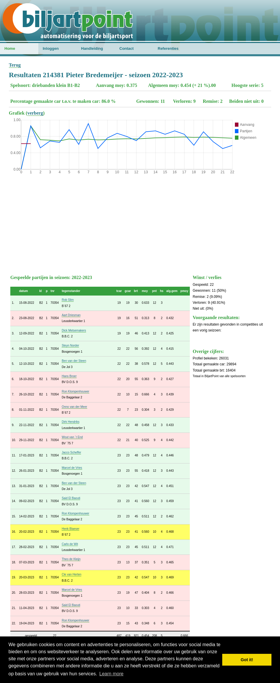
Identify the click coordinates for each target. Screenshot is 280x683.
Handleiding (92, 48)
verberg (35, 113)
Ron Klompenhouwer (75, 391)
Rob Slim (68, 299)
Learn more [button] (111, 673)
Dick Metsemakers (74, 330)
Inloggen (51, 48)
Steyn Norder (70, 345)
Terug (15, 64)
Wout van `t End (72, 437)
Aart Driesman (71, 315)
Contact (126, 48)
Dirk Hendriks (70, 421)
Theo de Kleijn (71, 559)
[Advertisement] (140, 223)
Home (9, 48)
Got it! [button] (247, 659)
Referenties (168, 48)
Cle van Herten (71, 574)
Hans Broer (69, 376)
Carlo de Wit (70, 544)
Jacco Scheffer (71, 452)
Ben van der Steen (74, 360)
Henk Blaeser (70, 528)
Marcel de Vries (72, 467)
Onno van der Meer (74, 406)
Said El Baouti (71, 498)
